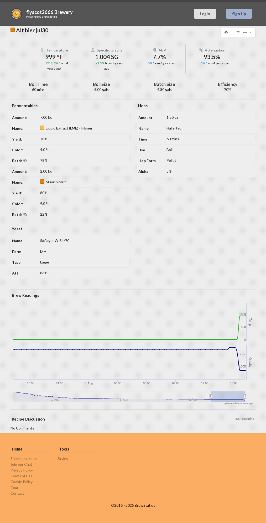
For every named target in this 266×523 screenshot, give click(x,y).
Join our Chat (21, 464)
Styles (63, 459)
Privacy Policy (22, 470)
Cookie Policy (22, 481)
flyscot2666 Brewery (49, 12)
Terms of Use (22, 476)
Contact (17, 493)
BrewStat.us (49, 16)
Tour (14, 487)
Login (205, 13)
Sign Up (239, 13)
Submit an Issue (24, 459)
